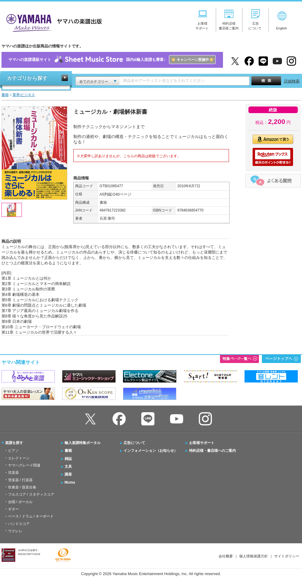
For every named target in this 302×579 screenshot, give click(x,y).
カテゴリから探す (27, 78)
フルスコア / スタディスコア (31, 494)
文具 (68, 466)
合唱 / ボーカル (20, 502)
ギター (13, 509)
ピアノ (13, 450)
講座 (68, 474)
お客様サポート (201, 443)
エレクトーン (19, 458)
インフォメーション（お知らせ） (150, 450)
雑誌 (68, 459)
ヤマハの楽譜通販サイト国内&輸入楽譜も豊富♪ (112, 60)
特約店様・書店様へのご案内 (212, 450)
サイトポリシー (286, 556)
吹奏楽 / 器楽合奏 (22, 487)
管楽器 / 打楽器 (20, 480)
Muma (70, 482)
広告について (134, 443)
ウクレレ (15, 531)
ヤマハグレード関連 (24, 465)
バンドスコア (19, 524)
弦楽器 (13, 472)
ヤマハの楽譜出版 (52, 22)
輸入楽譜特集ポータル (83, 443)
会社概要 (225, 556)
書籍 (68, 450)
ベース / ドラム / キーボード (31, 516)
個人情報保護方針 (253, 556)
